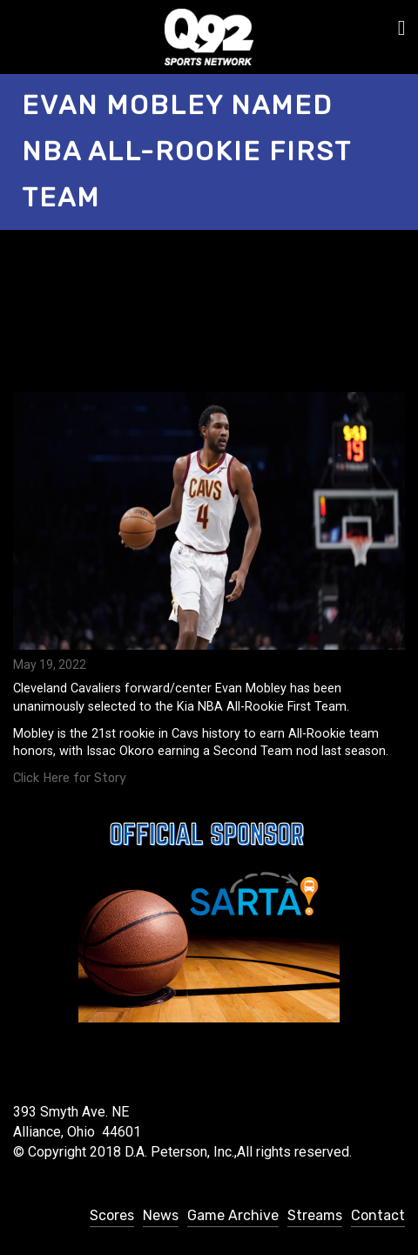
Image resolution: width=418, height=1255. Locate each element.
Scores (112, 1215)
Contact (378, 1215)
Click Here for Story (69, 778)
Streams (314, 1215)
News (161, 1215)
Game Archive (233, 1215)
